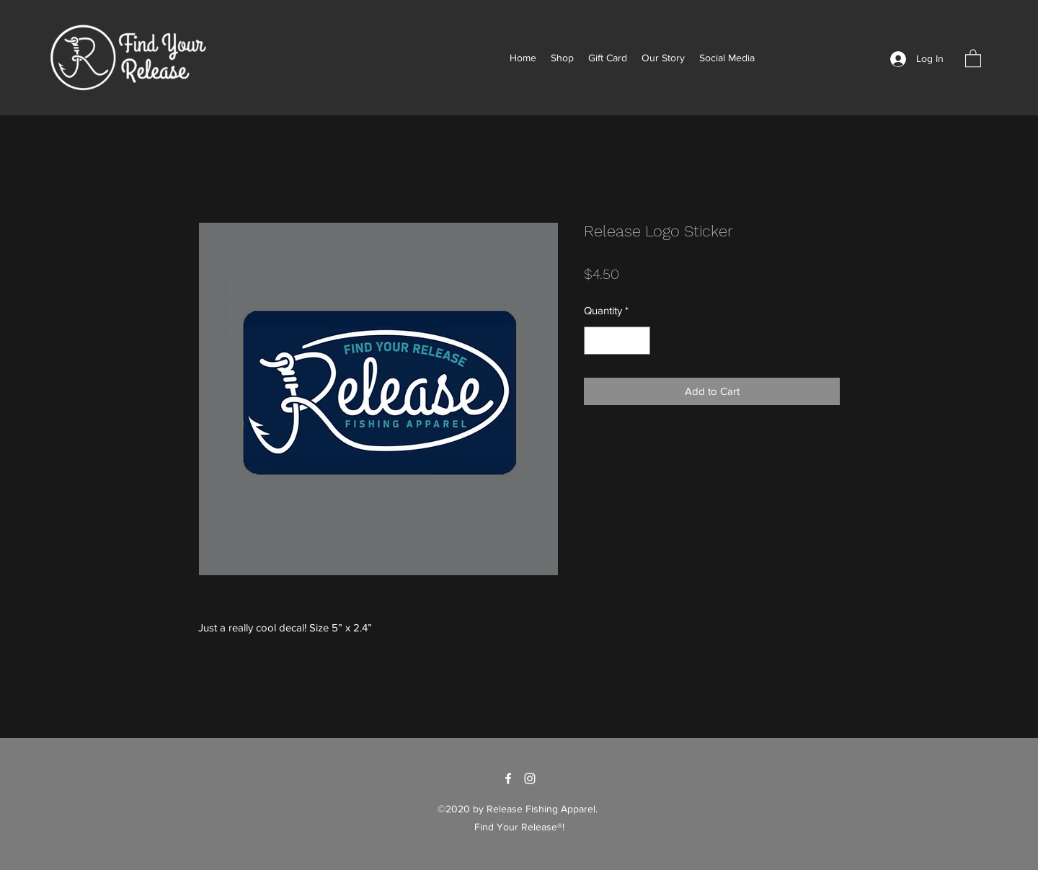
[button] (973, 57)
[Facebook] (508, 778)
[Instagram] (530, 778)
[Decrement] (596, 340)
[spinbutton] (617, 340)
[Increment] (639, 340)
